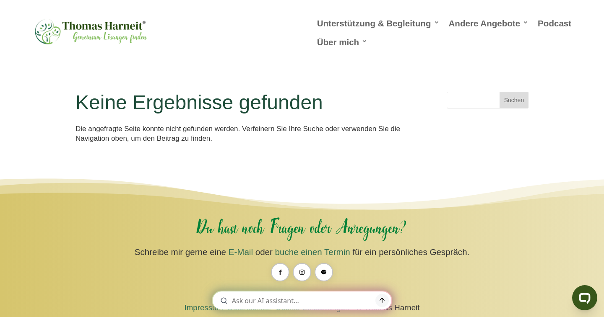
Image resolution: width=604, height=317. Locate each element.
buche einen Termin (312, 252)
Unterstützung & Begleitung (374, 23)
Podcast (554, 23)
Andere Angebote (485, 23)
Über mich (338, 42)
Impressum (204, 307)
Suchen (514, 100)
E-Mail (241, 252)
